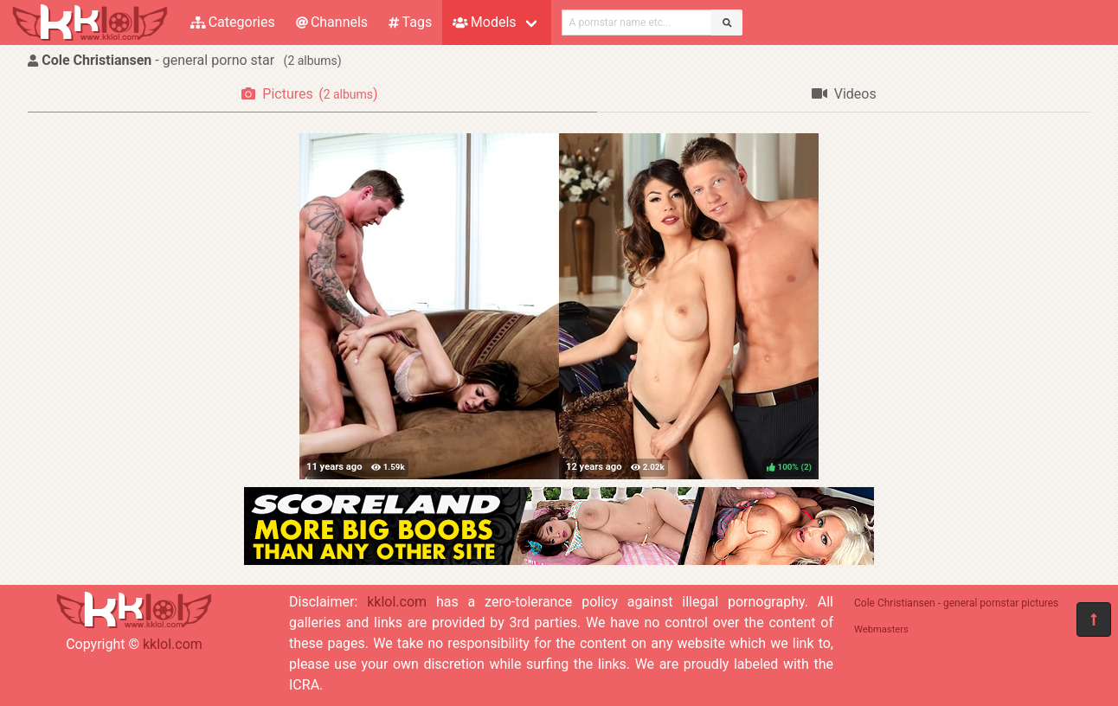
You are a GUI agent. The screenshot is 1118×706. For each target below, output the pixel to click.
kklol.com (172, 644)
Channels (332, 22)
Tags (410, 22)
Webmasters (881, 629)
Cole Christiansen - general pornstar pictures (956, 603)
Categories (232, 22)
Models (484, 22)
